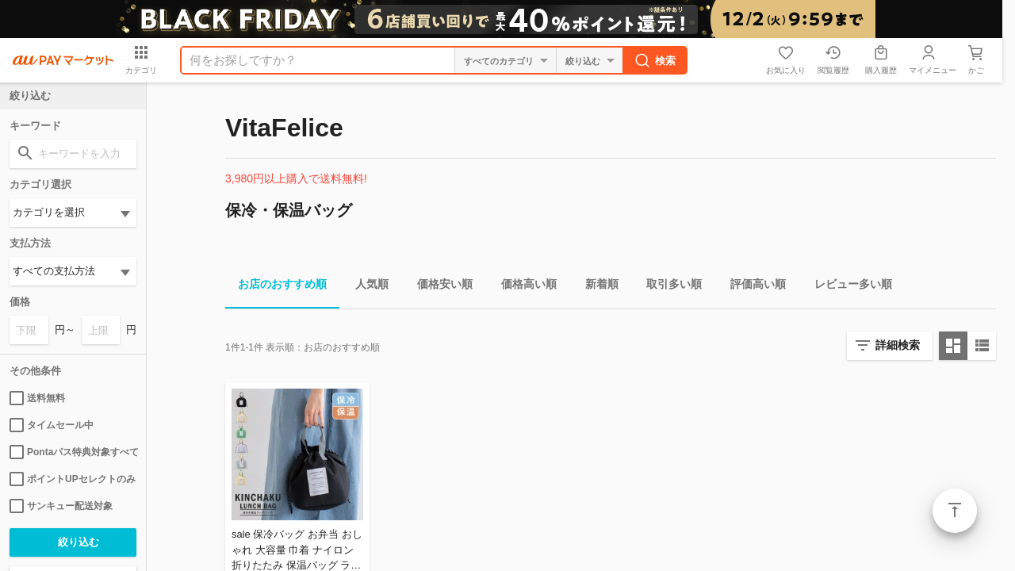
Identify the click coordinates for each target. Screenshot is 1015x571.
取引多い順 (668, 287)
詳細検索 (897, 345)
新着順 (596, 287)
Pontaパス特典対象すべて (73, 452)
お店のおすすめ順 (276, 287)
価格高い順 (522, 287)
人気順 (366, 287)
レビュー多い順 (847, 287)
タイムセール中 (52, 425)
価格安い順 (438, 287)
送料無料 (37, 398)
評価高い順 (752, 287)
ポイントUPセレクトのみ (73, 479)
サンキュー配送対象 (61, 506)
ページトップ (955, 511)
